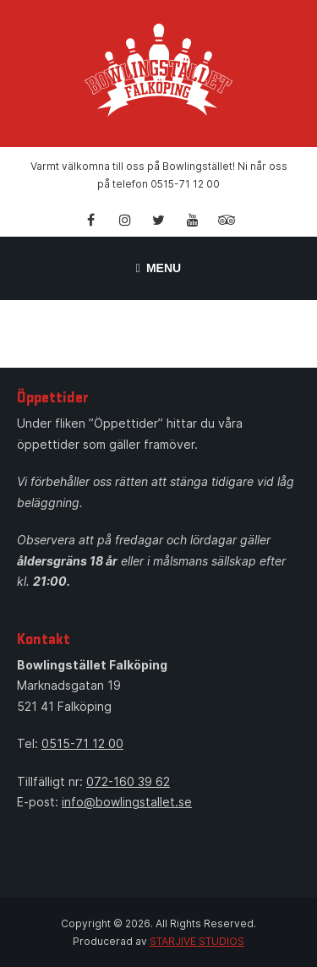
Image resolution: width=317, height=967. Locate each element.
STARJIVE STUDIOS (197, 941)
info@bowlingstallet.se (127, 802)
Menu (158, 268)
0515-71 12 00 (82, 743)
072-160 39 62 (128, 781)
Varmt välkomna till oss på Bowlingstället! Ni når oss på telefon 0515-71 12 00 (158, 175)
